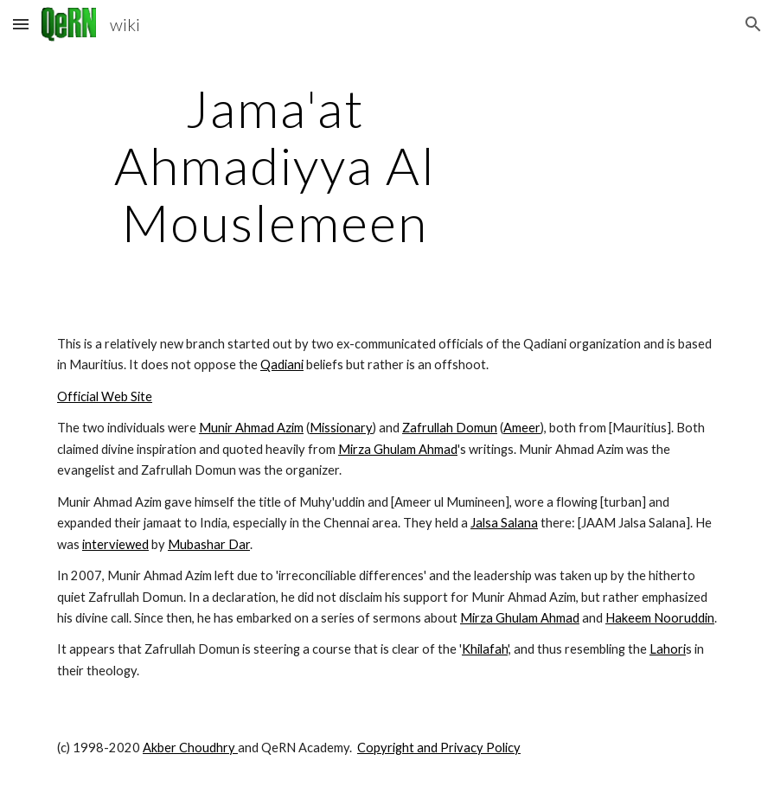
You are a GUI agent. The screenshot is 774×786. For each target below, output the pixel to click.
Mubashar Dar (209, 544)
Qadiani (282, 364)
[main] (274, 165)
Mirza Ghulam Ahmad (397, 449)
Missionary (341, 427)
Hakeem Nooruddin (659, 617)
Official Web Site (104, 396)
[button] (21, 24)
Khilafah (485, 649)
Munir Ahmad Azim (251, 427)
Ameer (522, 427)
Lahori (667, 649)
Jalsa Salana (504, 522)
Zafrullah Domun (449, 427)
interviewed (115, 544)
